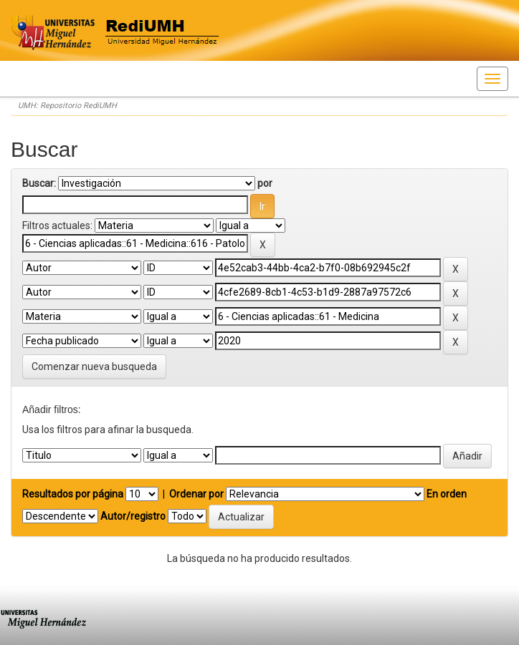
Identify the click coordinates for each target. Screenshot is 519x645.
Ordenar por (196, 494)
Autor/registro (133, 516)
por (264, 183)
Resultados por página (72, 494)
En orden (447, 494)
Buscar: (39, 183)
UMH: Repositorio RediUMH (67, 105)
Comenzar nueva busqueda (94, 366)
